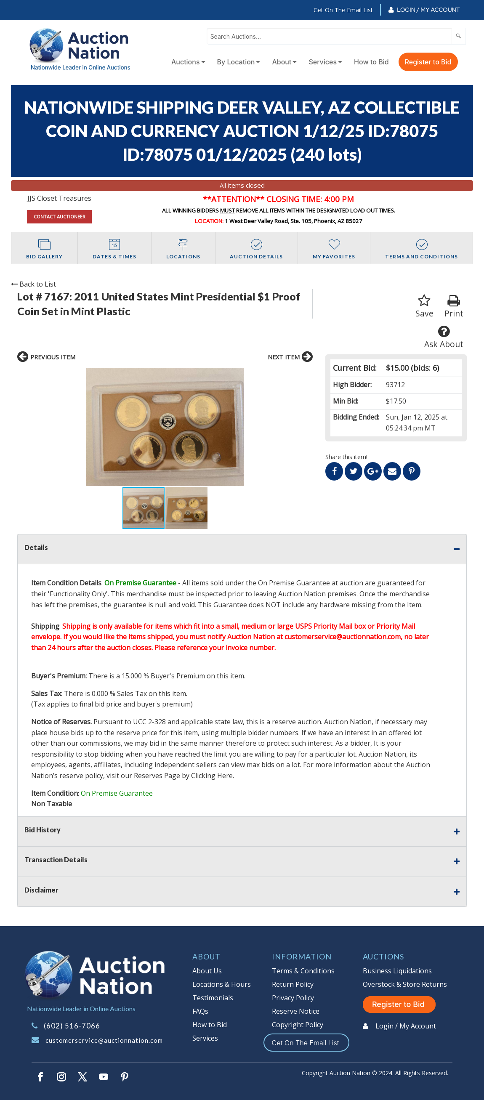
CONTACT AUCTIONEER (59, 216)
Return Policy (293, 984)
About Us (207, 970)
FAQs (200, 1011)
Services (322, 62)
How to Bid (371, 62)
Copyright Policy (297, 1024)
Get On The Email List (343, 10)
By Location (236, 62)
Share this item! (346, 457)
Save (424, 306)
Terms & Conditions (303, 970)
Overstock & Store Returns (405, 984)
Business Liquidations (397, 970)
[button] (246, 427)
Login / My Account (428, 9)
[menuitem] (187, 61)
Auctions (185, 62)
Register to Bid (428, 62)
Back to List (33, 284)
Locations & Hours (221, 984)
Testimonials (212, 997)
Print (453, 306)
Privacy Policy (293, 997)
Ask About (443, 337)
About (281, 62)
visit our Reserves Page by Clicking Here (169, 775)
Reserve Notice (295, 1011)
